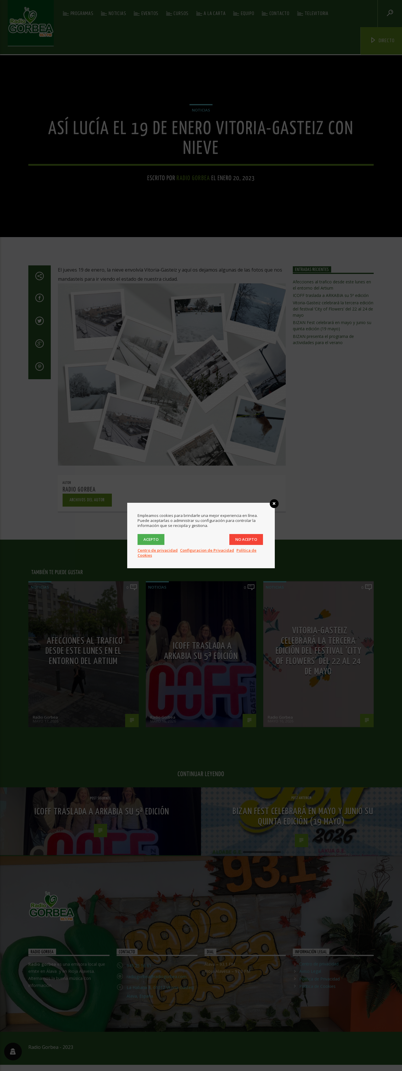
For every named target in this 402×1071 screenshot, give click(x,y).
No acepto (246, 539)
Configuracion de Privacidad (207, 550)
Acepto (150, 539)
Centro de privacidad (158, 550)
